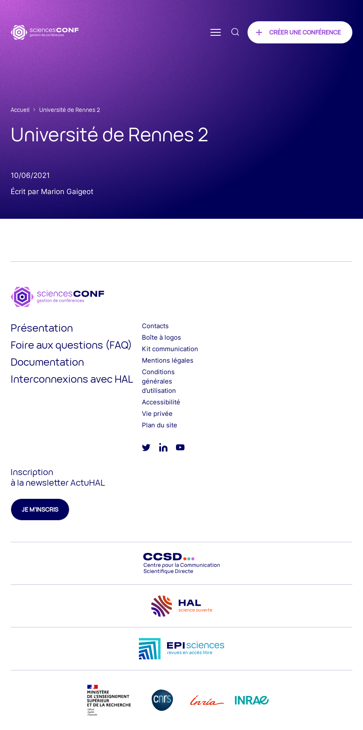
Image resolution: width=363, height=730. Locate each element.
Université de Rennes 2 (69, 110)
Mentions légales (167, 360)
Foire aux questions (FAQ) (71, 345)
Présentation (42, 328)
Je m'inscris (40, 509)
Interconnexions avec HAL (72, 379)
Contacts (155, 326)
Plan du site (159, 425)
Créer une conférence (305, 32)
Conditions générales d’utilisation (159, 381)
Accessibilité (161, 402)
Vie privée (157, 413)
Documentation (47, 362)
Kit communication (170, 349)
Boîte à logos (161, 337)
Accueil (20, 110)
